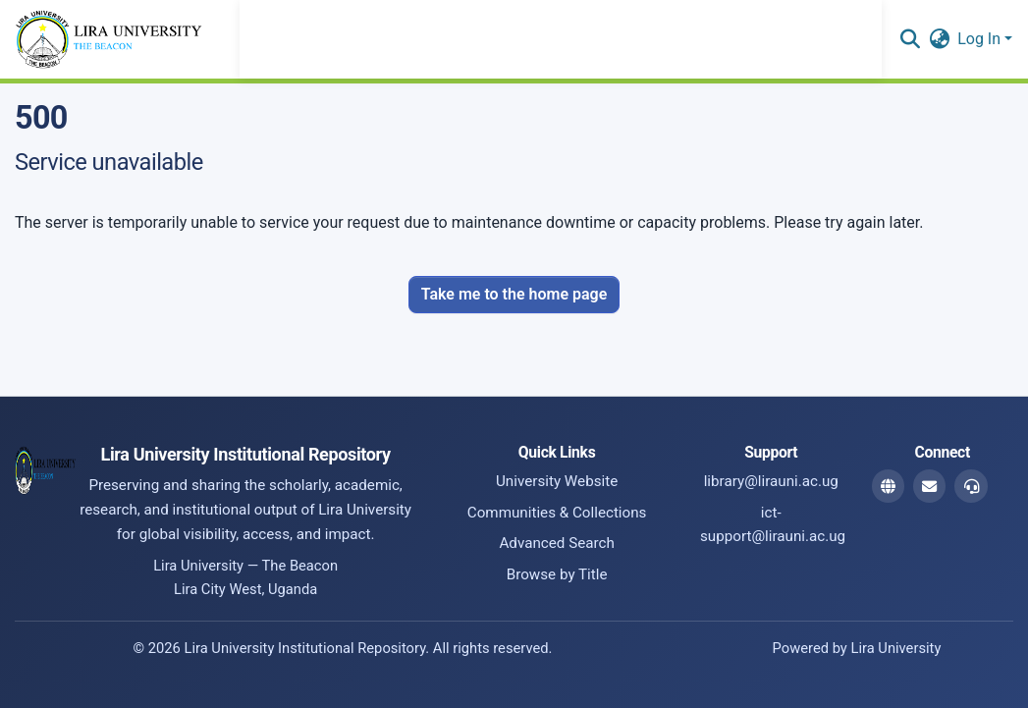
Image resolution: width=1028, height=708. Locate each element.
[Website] (888, 486)
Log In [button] (980, 38)
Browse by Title (557, 574)
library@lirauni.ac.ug (771, 481)
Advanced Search (556, 543)
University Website (557, 481)
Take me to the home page (514, 294)
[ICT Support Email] (971, 486)
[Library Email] (930, 486)
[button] (909, 39)
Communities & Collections (557, 512)
